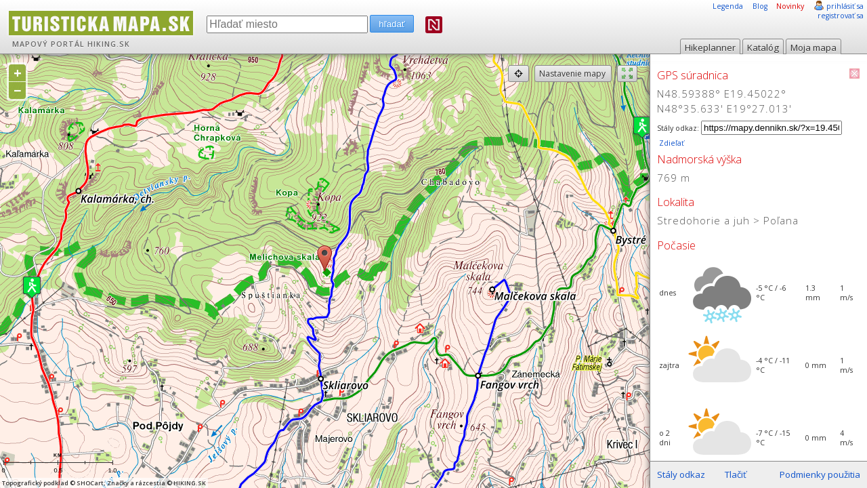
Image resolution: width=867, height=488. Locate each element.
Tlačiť (735, 474)
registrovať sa (841, 15)
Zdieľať (670, 143)
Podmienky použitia (820, 474)
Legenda (728, 6)
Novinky (790, 6)
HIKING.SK (108, 44)
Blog (760, 6)
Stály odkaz (681, 474)
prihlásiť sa (845, 6)
